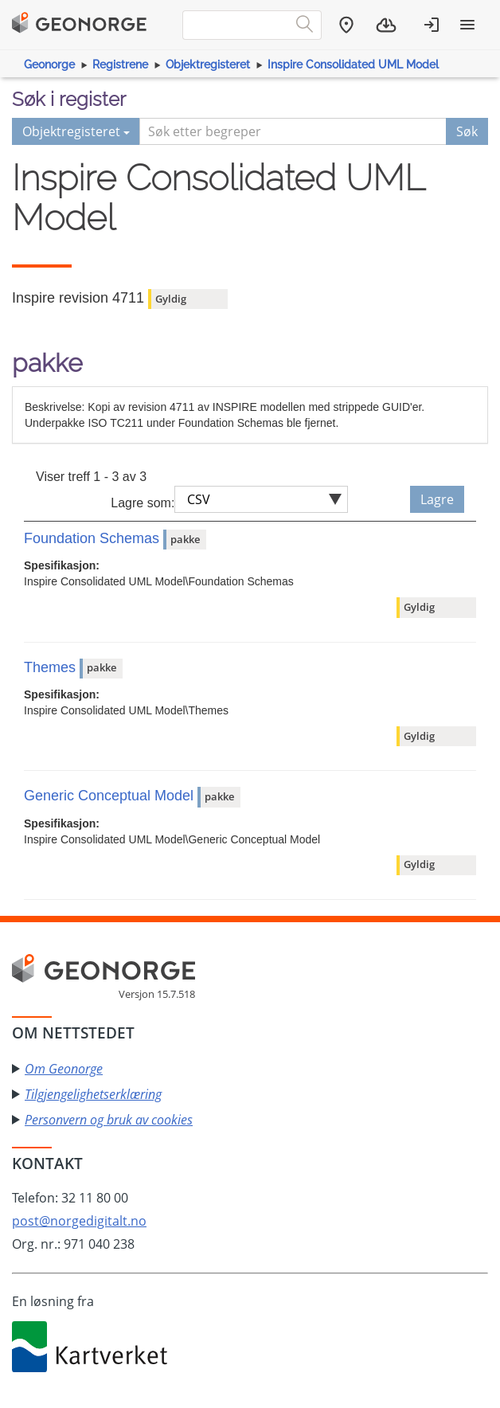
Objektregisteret (208, 64)
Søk (467, 131)
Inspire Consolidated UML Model (353, 64)
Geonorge (49, 64)
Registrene (120, 64)
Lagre (437, 499)
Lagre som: (142, 503)
